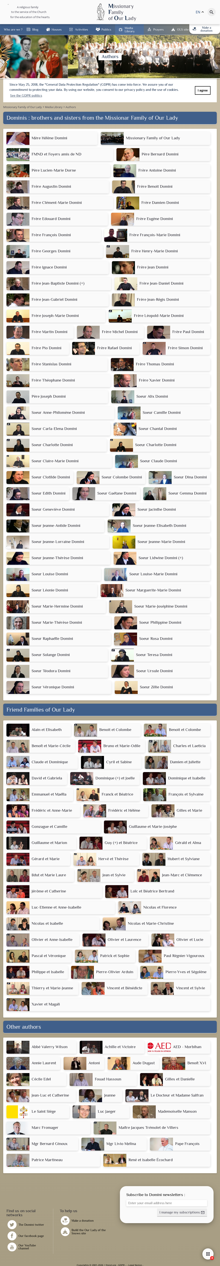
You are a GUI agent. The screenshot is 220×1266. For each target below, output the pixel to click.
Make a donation (203, 29)
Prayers (158, 29)
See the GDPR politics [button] (26, 96)
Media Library (130, 29)
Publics (106, 29)
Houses (57, 29)
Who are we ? (13, 29)
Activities (81, 29)
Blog (35, 29)
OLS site (183, 29)
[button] (182, 1213)
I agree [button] (203, 90)
